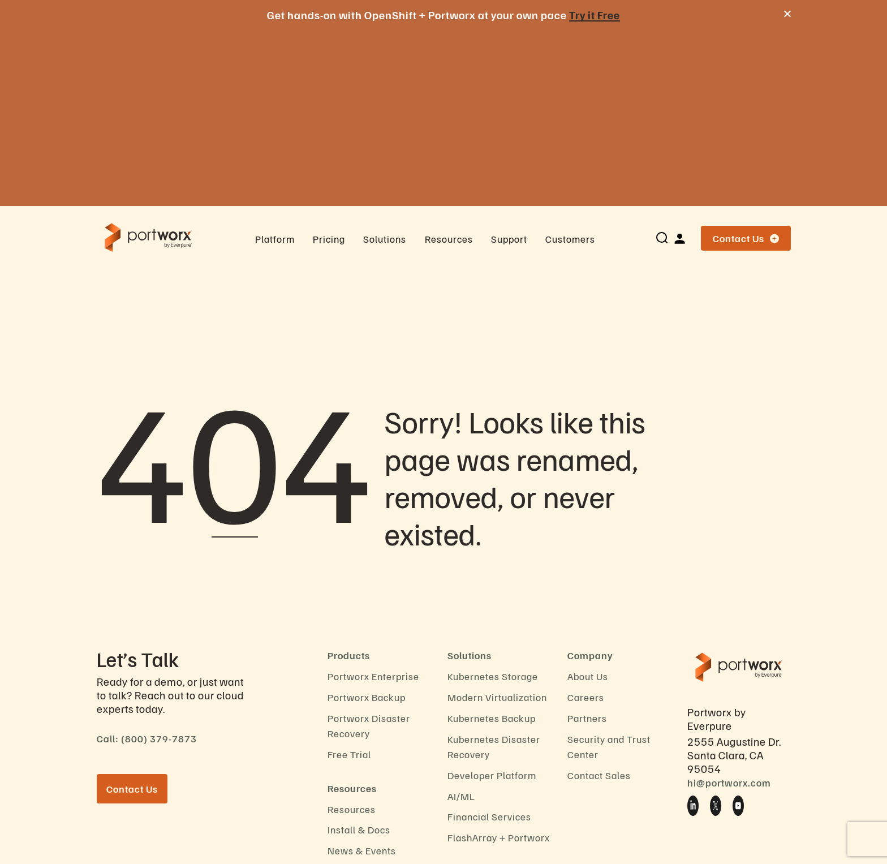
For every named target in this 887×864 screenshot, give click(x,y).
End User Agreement (374, 736)
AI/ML (461, 619)
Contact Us (746, 61)
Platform (275, 62)
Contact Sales (599, 598)
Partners (587, 541)
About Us (587, 499)
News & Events (362, 674)
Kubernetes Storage (492, 499)
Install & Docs (359, 653)
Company (590, 478)
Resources (449, 62)
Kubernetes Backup (491, 541)
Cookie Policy (359, 695)
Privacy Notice (361, 716)
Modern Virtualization (497, 520)
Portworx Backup (367, 520)
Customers (570, 62)
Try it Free (594, 15)
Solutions (384, 62)
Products (349, 478)
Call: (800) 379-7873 (147, 562)
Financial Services (489, 640)
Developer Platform (491, 598)
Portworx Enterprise (373, 499)
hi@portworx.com (729, 606)
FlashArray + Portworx (498, 661)
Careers (585, 520)
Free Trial (349, 577)
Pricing (329, 62)
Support (509, 62)
